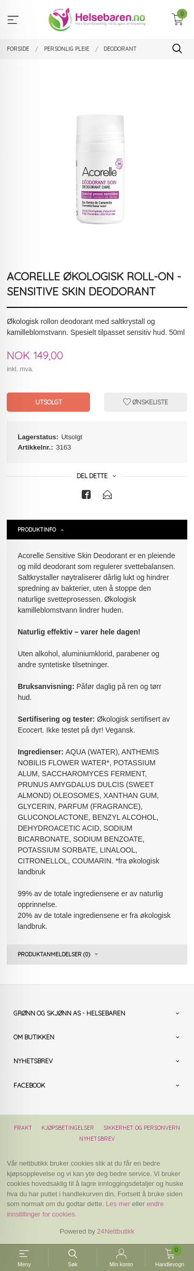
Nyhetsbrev (97, 1138)
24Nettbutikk (116, 1231)
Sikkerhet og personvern (141, 1127)
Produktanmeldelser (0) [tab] (54, 954)
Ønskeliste (145, 402)
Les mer (118, 1204)
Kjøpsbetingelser (67, 1127)
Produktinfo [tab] (37, 529)
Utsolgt (48, 402)
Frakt (23, 1127)
